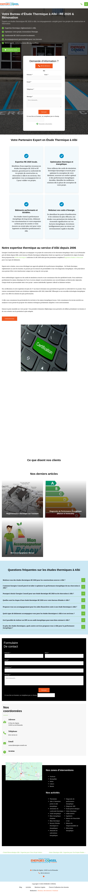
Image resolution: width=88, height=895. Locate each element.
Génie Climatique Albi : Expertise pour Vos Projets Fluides (67, 854)
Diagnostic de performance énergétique (70, 802)
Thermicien (53, 800)
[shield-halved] (37, 125)
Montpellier (53, 780)
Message (30, 98)
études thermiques (20, 259)
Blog (20, 888)
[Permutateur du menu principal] (86, 5)
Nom (46, 76)
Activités (28, 888)
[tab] (44, 581)
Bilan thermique (55, 822)
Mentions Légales (40, 888)
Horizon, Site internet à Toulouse (48, 892)
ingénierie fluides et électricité (74, 259)
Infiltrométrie (70, 815)
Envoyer (44, 113)
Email (29, 83)
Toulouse (52, 778)
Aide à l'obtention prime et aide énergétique (55, 805)
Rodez (51, 782)
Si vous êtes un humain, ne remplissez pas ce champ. (43, 117)
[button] (81, 5)
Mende (52, 787)
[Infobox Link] (13, 724)
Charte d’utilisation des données (59, 888)
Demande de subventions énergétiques (54, 834)
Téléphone (30, 90)
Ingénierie (69, 817)
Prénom (30, 76)
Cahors (52, 785)
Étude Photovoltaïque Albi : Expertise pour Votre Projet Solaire (22, 854)
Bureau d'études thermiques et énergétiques (55, 827)
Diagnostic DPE (70, 807)
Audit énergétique (55, 815)
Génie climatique (71, 812)
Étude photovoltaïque (72, 810)
